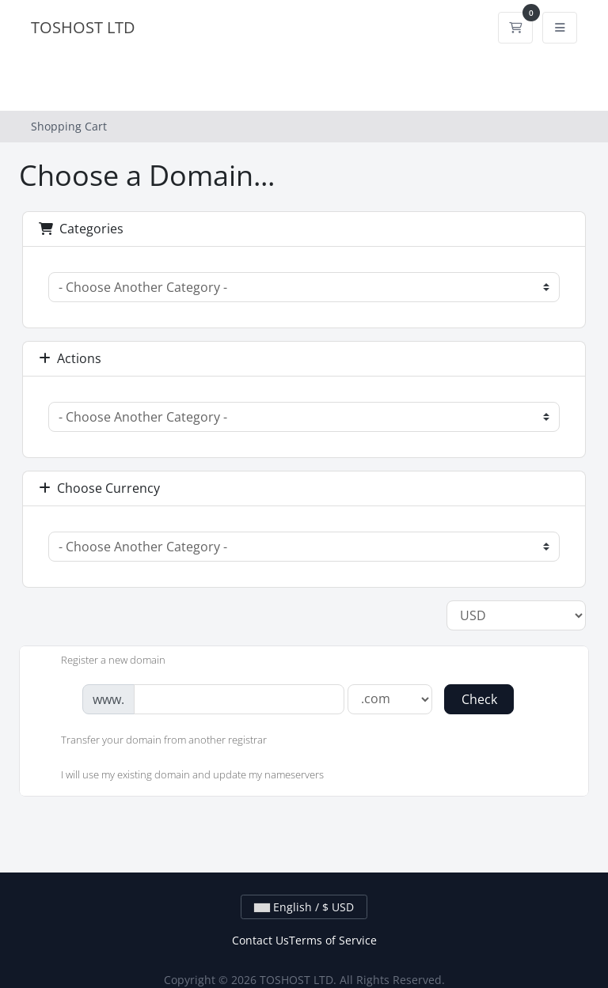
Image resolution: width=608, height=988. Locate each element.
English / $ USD (304, 906)
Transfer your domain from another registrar (151, 741)
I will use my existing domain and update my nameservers (180, 776)
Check (479, 699)
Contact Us (260, 940)
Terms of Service (333, 940)
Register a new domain (100, 661)
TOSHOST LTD (83, 27)
